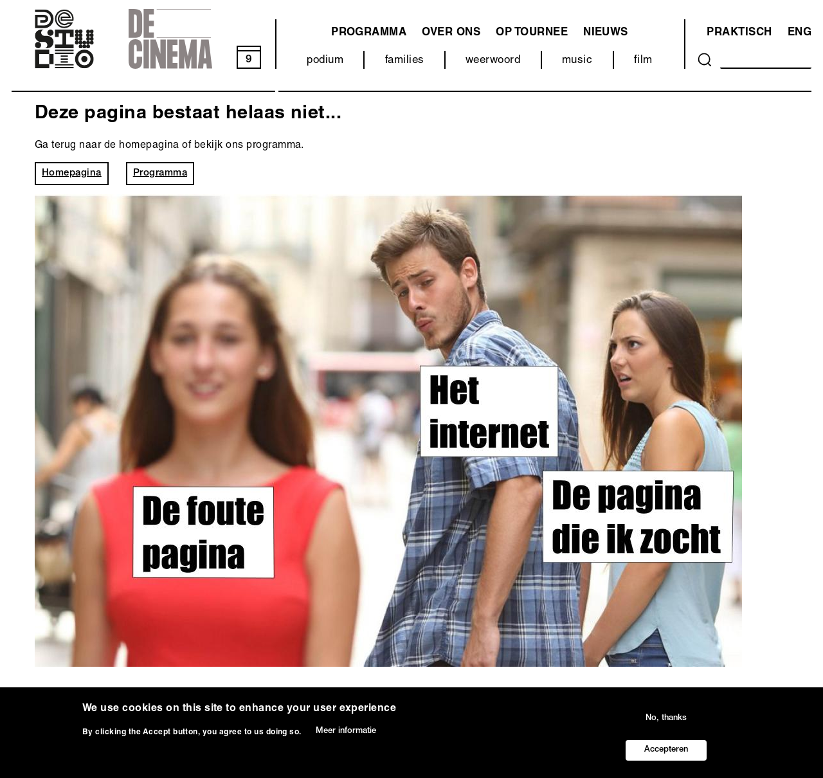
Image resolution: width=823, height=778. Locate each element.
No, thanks (666, 718)
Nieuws (605, 33)
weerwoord (493, 60)
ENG (799, 33)
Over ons (451, 33)
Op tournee (532, 33)
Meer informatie (346, 731)
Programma (160, 173)
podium (325, 60)
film (643, 60)
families (404, 60)
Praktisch (739, 33)
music (577, 60)
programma (368, 33)
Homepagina (72, 173)
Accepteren (666, 750)
